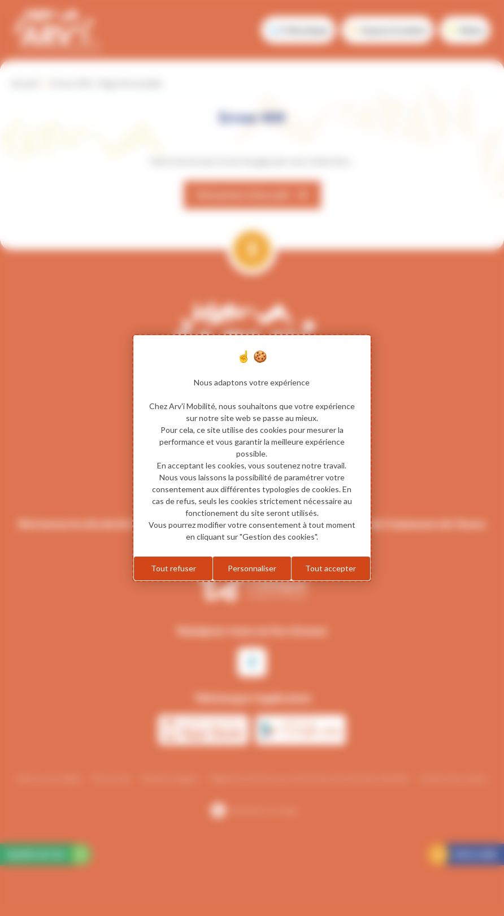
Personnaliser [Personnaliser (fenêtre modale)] (252, 568)
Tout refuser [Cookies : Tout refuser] (173, 568)
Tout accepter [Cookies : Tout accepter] (330, 568)
